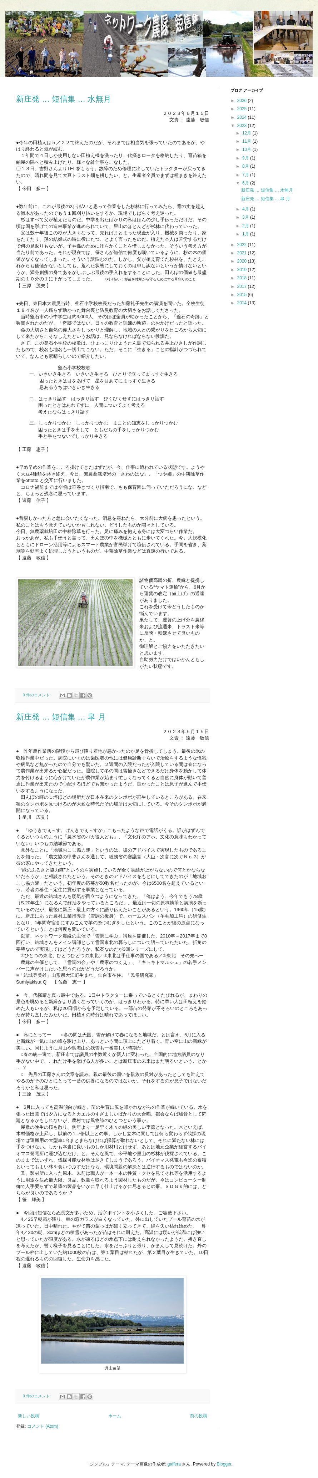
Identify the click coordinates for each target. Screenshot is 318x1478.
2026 (242, 100)
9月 (246, 158)
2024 (242, 117)
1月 (246, 234)
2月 (246, 225)
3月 (246, 217)
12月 (247, 133)
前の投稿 (198, 1415)
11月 (247, 141)
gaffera (174, 1464)
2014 (242, 302)
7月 (246, 174)
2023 (242, 125)
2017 (242, 286)
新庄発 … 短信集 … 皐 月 (61, 716)
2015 (242, 294)
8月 (246, 166)
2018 (242, 277)
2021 (242, 252)
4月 (246, 209)
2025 (242, 108)
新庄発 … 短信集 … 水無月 (63, 99)
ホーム (114, 1415)
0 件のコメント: (37, 695)
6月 (246, 183)
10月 (247, 149)
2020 (242, 261)
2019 (242, 269)
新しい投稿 (28, 1415)
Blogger (224, 1464)
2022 (242, 244)
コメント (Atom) (42, 1426)
